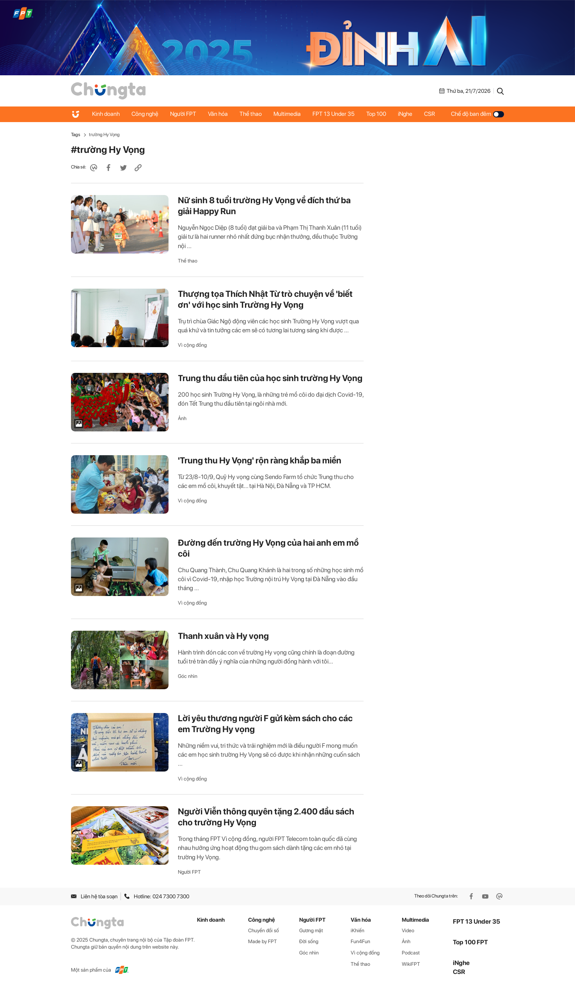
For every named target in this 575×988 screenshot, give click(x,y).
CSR (429, 113)
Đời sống (308, 941)
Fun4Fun (360, 941)
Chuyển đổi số (263, 930)
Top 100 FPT (470, 942)
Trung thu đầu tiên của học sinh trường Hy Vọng (270, 378)
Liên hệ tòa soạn (94, 896)
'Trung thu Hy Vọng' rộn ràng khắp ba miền (259, 460)
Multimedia (287, 113)
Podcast (411, 953)
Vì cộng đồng (192, 345)
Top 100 (376, 113)
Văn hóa (218, 113)
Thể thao (251, 113)
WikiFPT (411, 964)
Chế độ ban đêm (477, 113)
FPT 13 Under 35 (333, 113)
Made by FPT (262, 941)
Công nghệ (144, 113)
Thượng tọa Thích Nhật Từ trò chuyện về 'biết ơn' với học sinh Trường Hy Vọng (265, 299)
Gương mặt (311, 930)
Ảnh (182, 418)
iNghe (405, 113)
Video (408, 930)
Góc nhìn (187, 676)
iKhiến (357, 930)
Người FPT (183, 113)
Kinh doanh (106, 113)
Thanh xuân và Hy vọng (223, 636)
